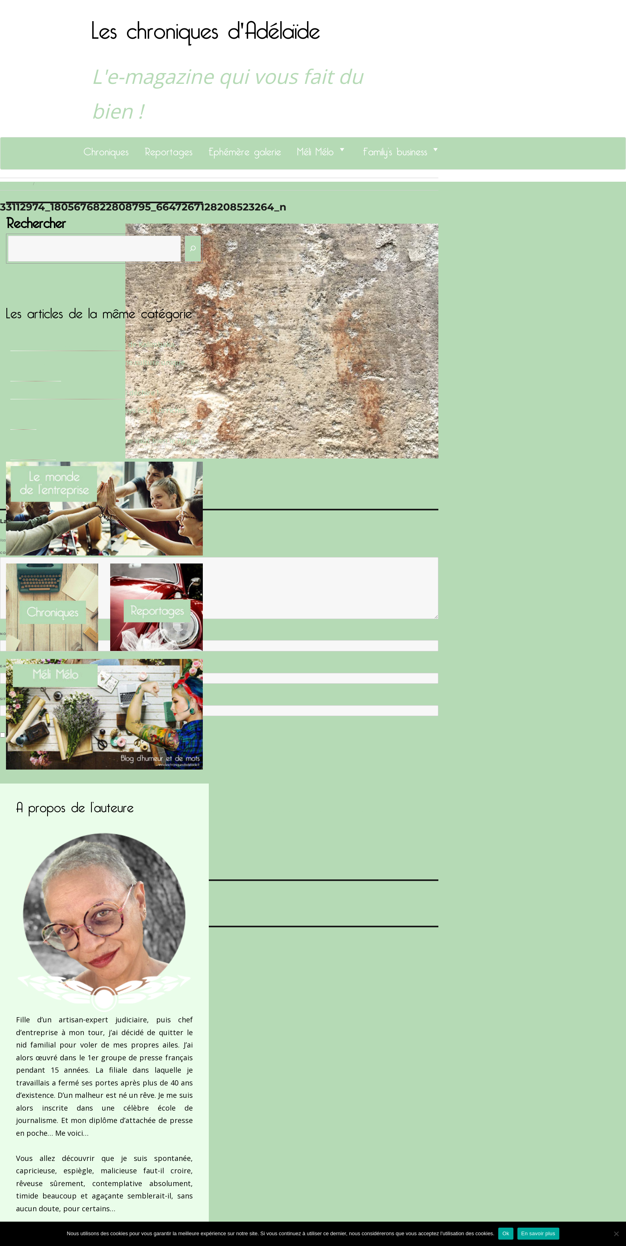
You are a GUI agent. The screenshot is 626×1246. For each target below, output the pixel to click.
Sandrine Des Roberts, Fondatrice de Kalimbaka (92, 344)
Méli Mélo (315, 149)
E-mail (8, 666)
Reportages (168, 149)
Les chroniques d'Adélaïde (205, 25)
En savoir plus (538, 1233)
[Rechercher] (193, 249)
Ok (505, 1233)
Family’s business (395, 149)
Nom (6, 634)
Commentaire (16, 553)
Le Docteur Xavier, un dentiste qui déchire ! (84, 392)
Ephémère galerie (244, 149)
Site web (9, 699)
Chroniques (106, 149)
